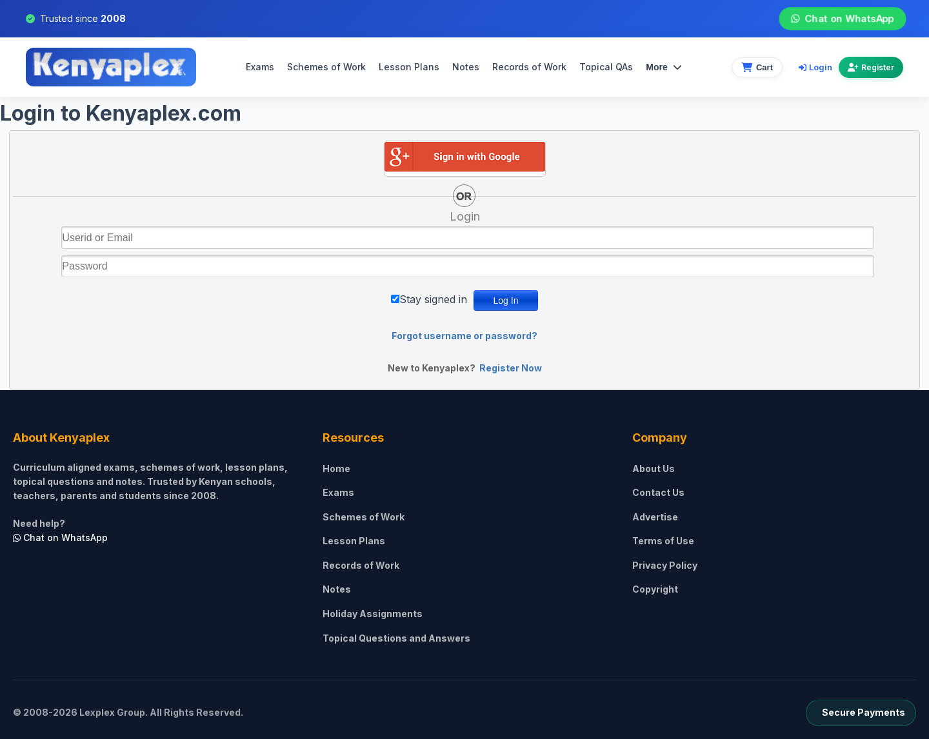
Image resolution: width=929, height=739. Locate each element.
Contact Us (658, 492)
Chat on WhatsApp (842, 19)
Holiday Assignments (373, 613)
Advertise (655, 516)
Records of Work (529, 66)
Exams (260, 66)
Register (871, 67)
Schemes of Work (326, 66)
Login (815, 67)
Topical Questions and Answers (396, 638)
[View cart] (757, 67)
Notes (465, 66)
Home (336, 468)
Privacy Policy (664, 565)
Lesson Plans (409, 66)
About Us (653, 468)
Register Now (510, 367)
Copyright (655, 589)
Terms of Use (663, 540)
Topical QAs (606, 66)
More (663, 67)
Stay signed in (433, 299)
